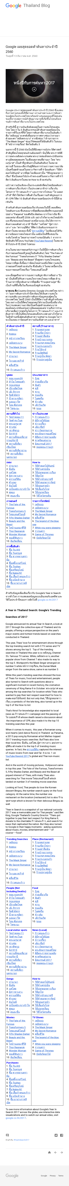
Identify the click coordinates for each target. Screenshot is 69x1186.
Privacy (53, 1176)
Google (44, 1176)
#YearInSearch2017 (21, 1140)
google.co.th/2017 (48, 599)
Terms (60, 1176)
